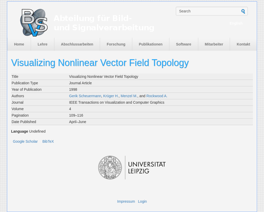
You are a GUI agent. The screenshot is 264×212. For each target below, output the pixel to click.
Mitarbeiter (214, 44)
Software (183, 44)
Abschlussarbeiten (77, 44)
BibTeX (48, 141)
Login (142, 201)
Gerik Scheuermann (85, 96)
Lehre (42, 44)
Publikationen (151, 44)
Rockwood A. (157, 96)
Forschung (116, 44)
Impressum (126, 201)
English (236, 23)
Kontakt (243, 44)
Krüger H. (111, 96)
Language (19, 131)
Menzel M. (129, 96)
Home (19, 44)
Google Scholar (25, 141)
